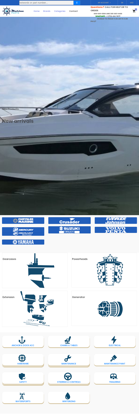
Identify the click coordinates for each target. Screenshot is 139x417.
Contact (73, 11)
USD (131, 2)
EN (122, 2)
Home (37, 11)
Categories (59, 11)
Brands (46, 11)
